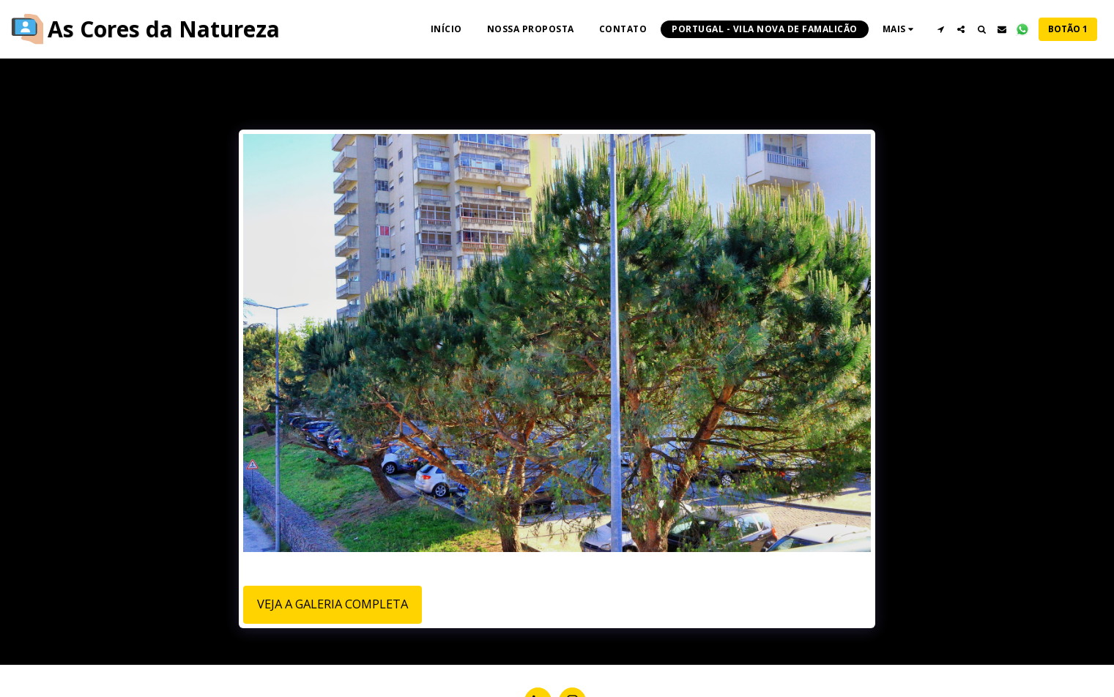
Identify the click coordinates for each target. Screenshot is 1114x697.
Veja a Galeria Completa (332, 603)
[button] (940, 29)
